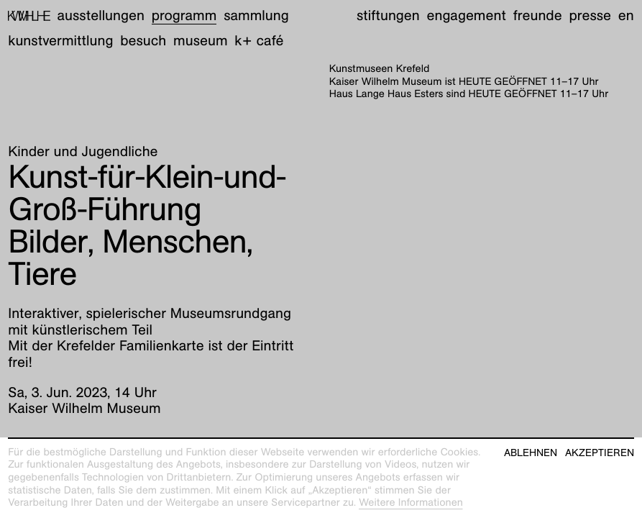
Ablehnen (530, 453)
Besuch (143, 41)
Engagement (465, 15)
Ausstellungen (101, 15)
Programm (184, 15)
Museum (200, 41)
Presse (590, 15)
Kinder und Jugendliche (82, 151)
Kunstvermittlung (60, 41)
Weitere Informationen (411, 502)
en (626, 15)
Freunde (537, 15)
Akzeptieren (599, 453)
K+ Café (258, 41)
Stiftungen (388, 15)
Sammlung (256, 15)
